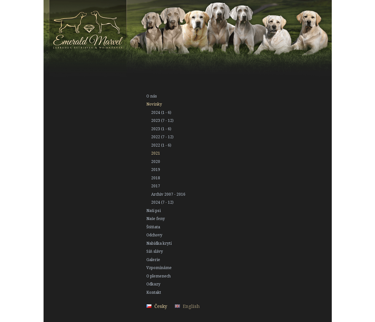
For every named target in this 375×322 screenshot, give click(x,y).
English (191, 306)
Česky (160, 306)
